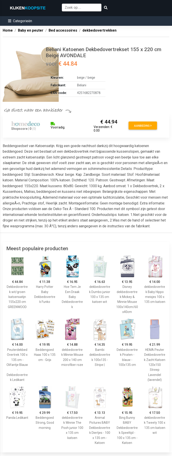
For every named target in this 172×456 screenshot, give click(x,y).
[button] (20, 21)
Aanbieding (143, 125)
